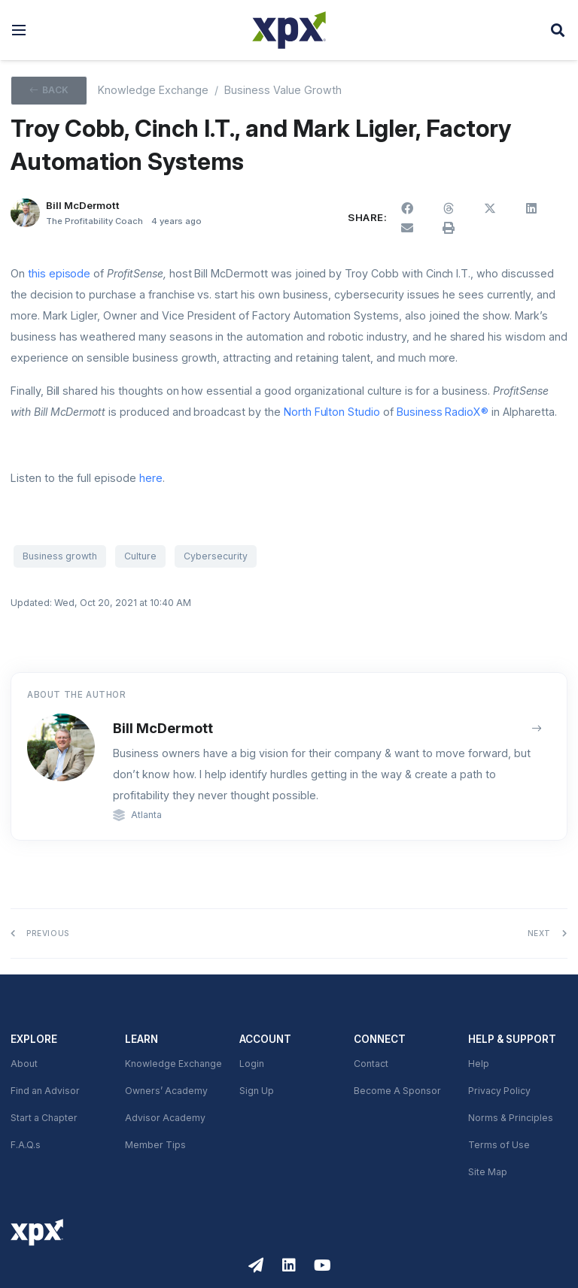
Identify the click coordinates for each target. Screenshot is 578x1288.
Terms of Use (499, 1145)
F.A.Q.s (26, 1145)
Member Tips (155, 1145)
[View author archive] (537, 728)
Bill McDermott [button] (83, 205)
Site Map (487, 1172)
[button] (18, 30)
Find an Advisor (45, 1091)
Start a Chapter (44, 1118)
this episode (59, 274)
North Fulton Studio (332, 412)
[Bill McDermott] (25, 213)
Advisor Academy (165, 1118)
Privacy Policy (499, 1091)
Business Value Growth (283, 90)
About (24, 1064)
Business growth (60, 556)
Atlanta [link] (146, 815)
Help (478, 1064)
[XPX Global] (289, 30)
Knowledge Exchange (173, 1064)
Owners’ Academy (166, 1091)
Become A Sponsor (397, 1091)
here (151, 478)
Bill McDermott (163, 728)
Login (251, 1064)
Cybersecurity (216, 556)
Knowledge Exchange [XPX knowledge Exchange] (153, 90)
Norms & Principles (510, 1118)
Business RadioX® (442, 412)
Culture (140, 556)
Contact (371, 1064)
